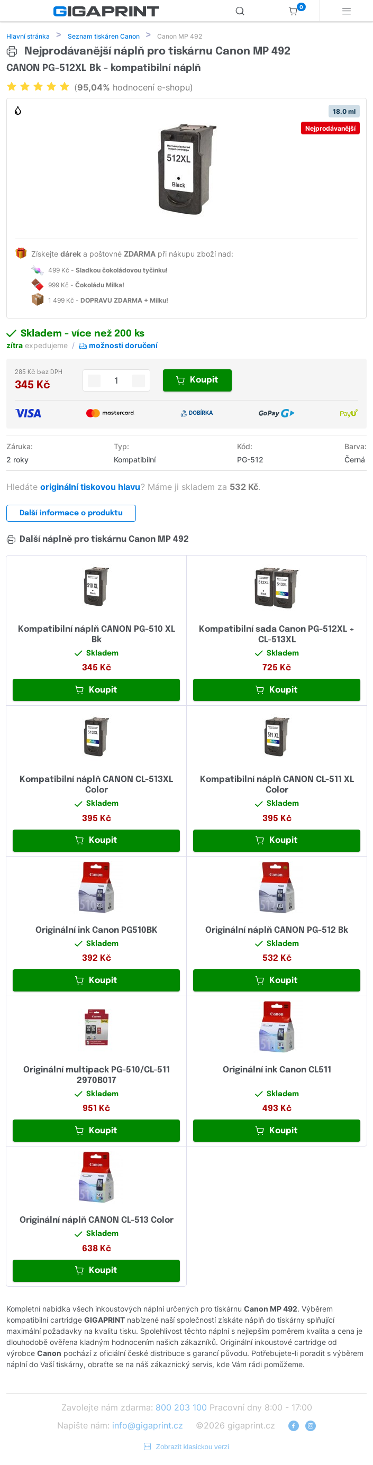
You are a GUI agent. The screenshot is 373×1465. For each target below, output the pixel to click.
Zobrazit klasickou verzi (187, 1448)
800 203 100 (181, 1408)
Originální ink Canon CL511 (277, 1071)
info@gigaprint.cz (147, 1426)
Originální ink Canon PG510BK (96, 931)
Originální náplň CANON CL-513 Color (97, 1221)
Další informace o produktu (71, 514)
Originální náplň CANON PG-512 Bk (276, 931)
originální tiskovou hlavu (91, 488)
